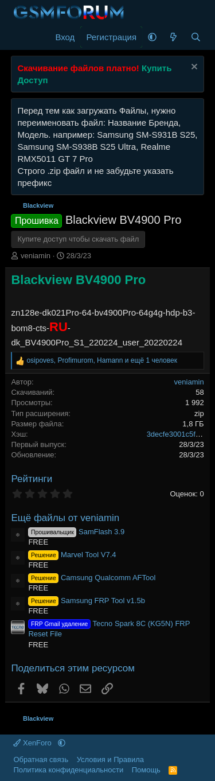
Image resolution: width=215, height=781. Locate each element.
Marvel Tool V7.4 (72, 554)
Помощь (146, 770)
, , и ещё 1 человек (101, 360)
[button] (152, 37)
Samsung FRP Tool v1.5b (86, 600)
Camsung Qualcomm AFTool (91, 577)
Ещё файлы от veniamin (65, 517)
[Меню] (20, 37)
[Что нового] (173, 37)
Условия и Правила (110, 759)
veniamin (35, 255)
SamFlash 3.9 (76, 531)
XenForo (33, 743)
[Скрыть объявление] (193, 68)
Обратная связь (40, 759)
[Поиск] (196, 37)
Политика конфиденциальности (68, 770)
